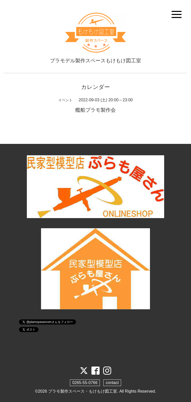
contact (112, 382)
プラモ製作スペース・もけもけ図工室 (82, 391)
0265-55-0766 (85, 382)
